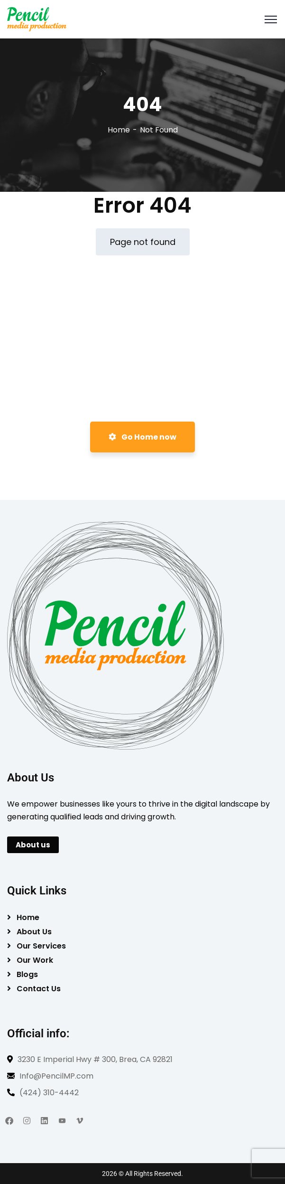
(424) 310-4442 (49, 1092)
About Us (34, 931)
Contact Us (39, 988)
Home (119, 129)
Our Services (41, 945)
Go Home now (142, 437)
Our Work (35, 960)
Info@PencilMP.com (56, 1076)
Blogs (27, 974)
